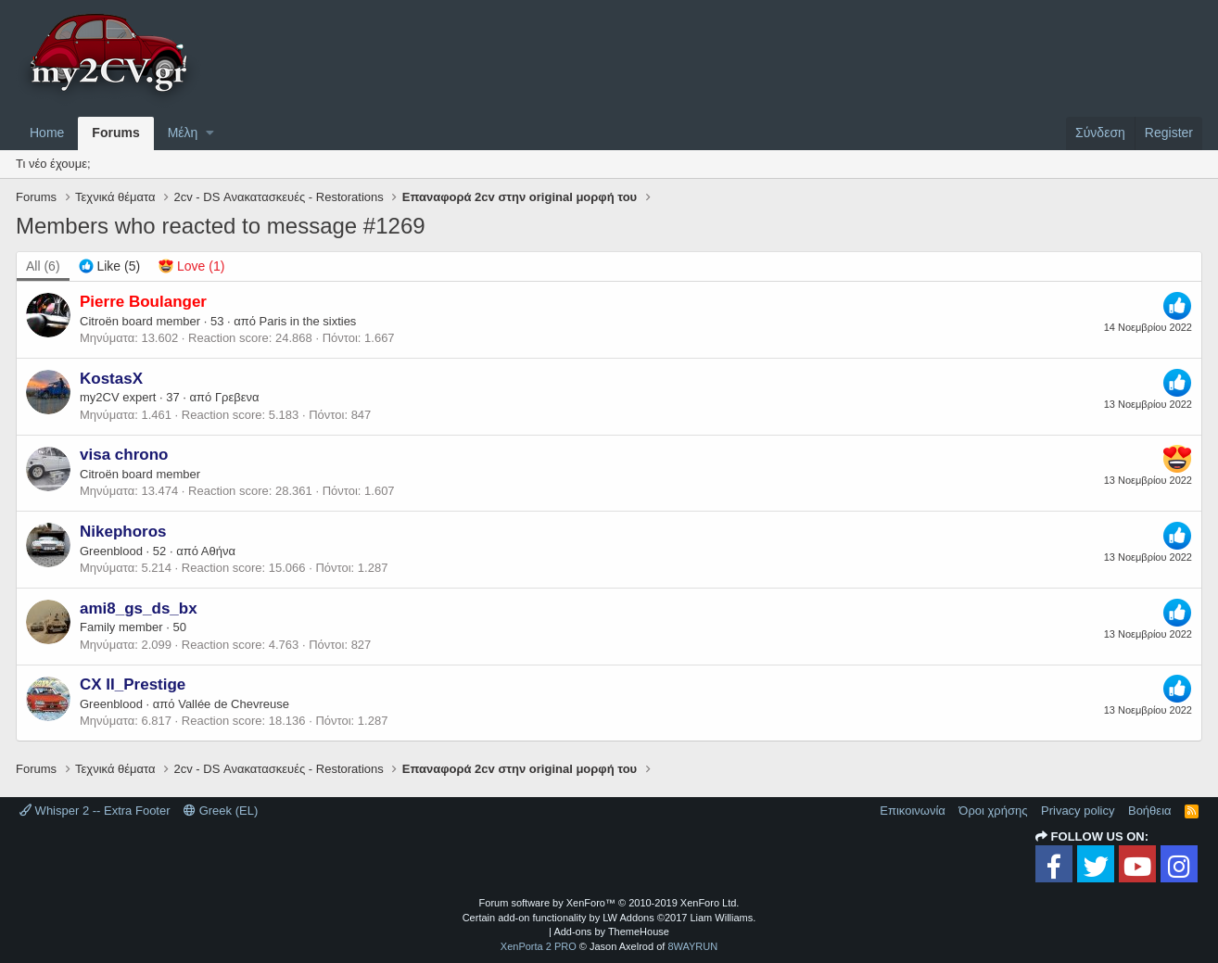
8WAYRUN (692, 946)
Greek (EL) (221, 810)
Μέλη (183, 132)
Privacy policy (1077, 810)
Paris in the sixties (308, 321)
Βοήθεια (1150, 810)
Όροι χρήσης (992, 810)
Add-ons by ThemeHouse (611, 931)
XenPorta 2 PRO (539, 946)
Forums (115, 132)
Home (47, 132)
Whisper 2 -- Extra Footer (95, 810)
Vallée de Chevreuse (233, 704)
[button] (210, 133)
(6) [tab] (43, 266)
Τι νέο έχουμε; (53, 164)
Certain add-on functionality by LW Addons (609, 917)
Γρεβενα (237, 397)
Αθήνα (218, 551)
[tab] (110, 267)
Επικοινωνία (912, 810)
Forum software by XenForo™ (609, 902)
